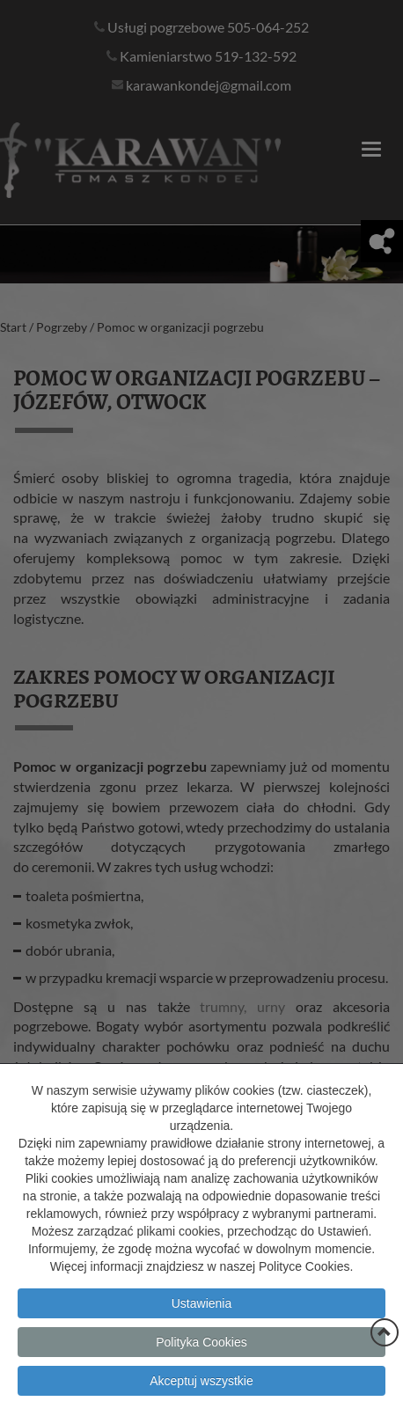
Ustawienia (201, 1331)
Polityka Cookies (201, 1369)
